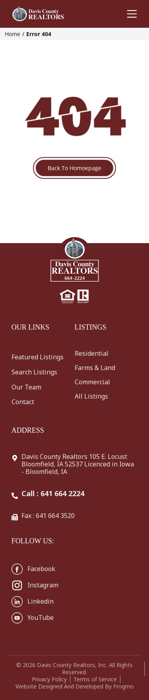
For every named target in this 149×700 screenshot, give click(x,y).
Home (12, 34)
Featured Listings (38, 357)
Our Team (26, 387)
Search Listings (34, 372)
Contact (23, 401)
